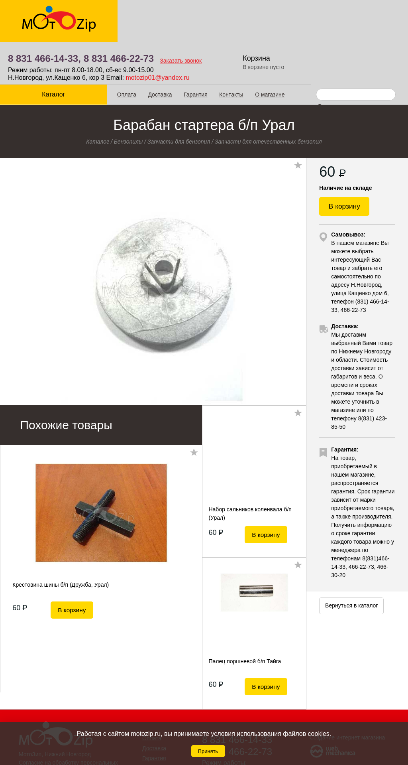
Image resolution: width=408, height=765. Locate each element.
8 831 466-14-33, (146, 16)
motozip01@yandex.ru (259, 35)
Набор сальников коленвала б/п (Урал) (249, 471)
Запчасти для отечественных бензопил (268, 99)
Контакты (226, 52)
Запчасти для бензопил (178, 99)
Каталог (51, 52)
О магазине (264, 52)
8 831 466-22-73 (221, 16)
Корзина (358, 16)
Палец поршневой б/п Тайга (244, 619)
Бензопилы (128, 99)
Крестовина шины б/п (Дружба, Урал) (60, 542)
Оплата (121, 52)
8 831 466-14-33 (237, 697)
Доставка (155, 52)
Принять (208, 751)
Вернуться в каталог (351, 567)
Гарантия (190, 52)
